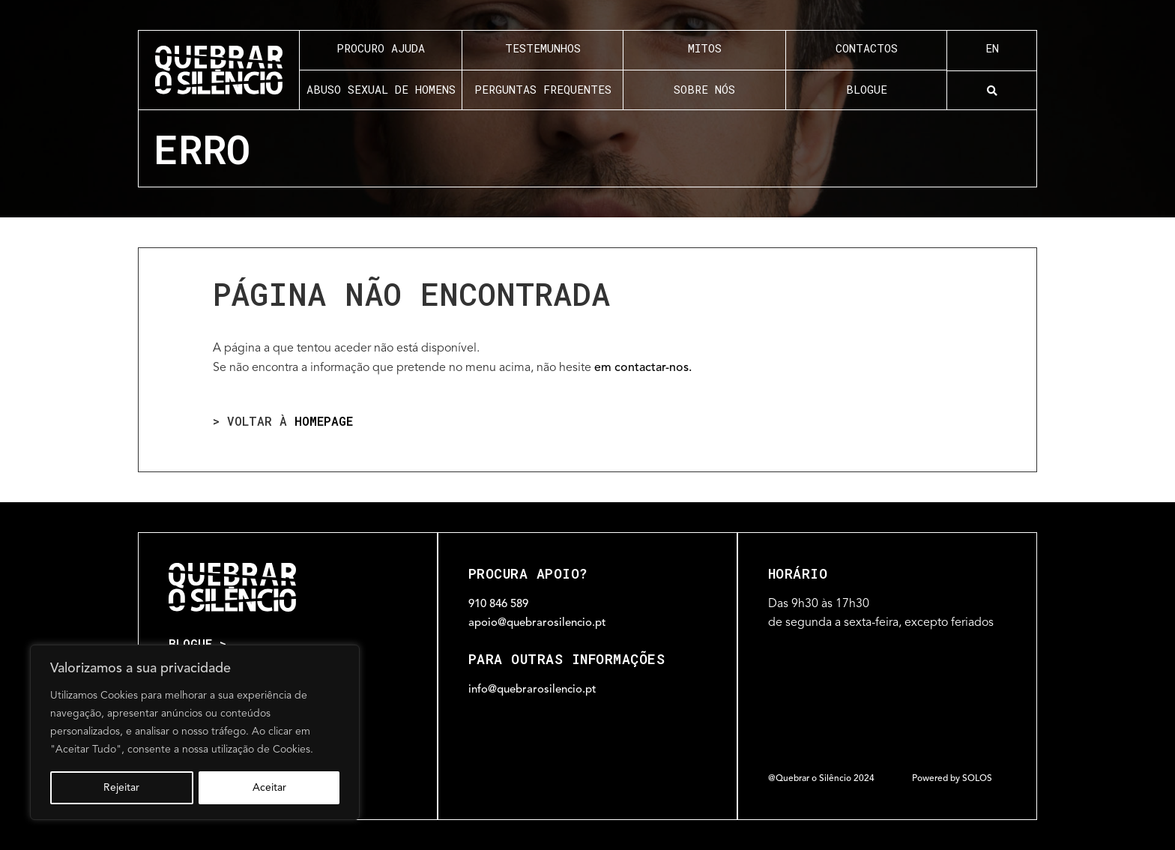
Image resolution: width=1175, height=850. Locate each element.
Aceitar (269, 788)
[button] (991, 91)
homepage (323, 421)
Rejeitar (121, 788)
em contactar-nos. (643, 368)
